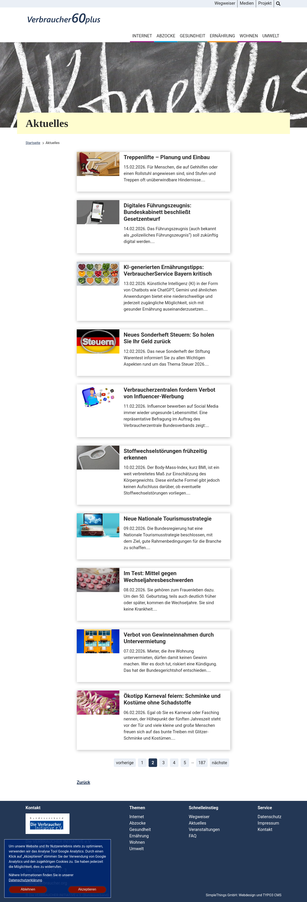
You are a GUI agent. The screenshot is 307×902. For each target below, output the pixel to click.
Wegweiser (224, 3)
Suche (278, 4)
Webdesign (247, 895)
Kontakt (265, 829)
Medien (247, 3)
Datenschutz (270, 816)
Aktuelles (197, 823)
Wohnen (249, 35)
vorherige (125, 762)
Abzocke (165, 35)
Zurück (83, 782)
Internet (142, 35)
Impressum (268, 823)
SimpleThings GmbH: (222, 895)
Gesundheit (192, 35)
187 (202, 762)
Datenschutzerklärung (25, 880)
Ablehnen (28, 889)
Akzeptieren (87, 889)
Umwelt (270, 35)
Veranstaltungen (204, 829)
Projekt (265, 3)
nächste (219, 762)
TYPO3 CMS (272, 895)
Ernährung (222, 35)
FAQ (192, 835)
